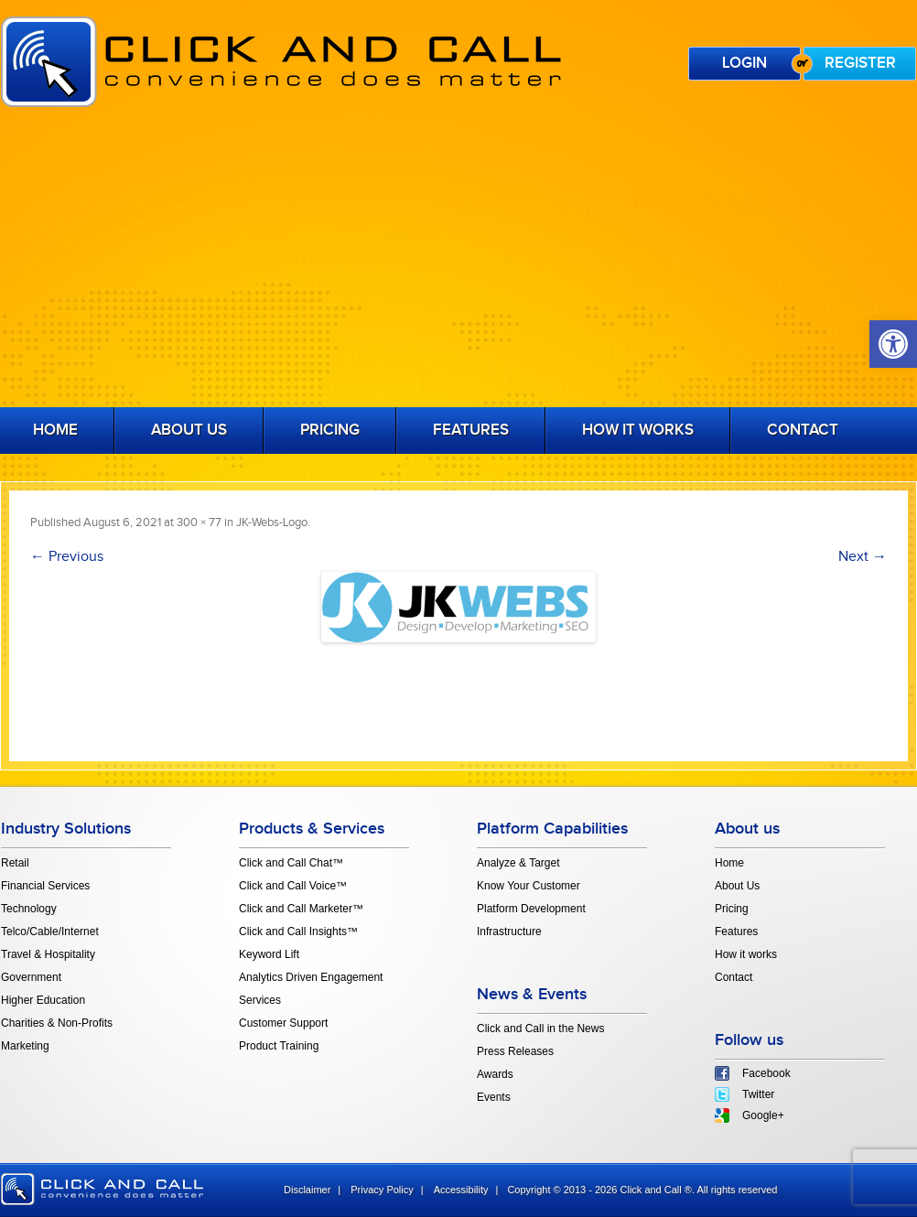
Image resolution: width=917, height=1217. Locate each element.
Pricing (330, 430)
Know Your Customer (528, 885)
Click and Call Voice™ (293, 885)
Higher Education (43, 1000)
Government (31, 977)
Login (744, 63)
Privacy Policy (382, 1189)
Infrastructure (509, 931)
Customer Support (283, 1023)
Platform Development (531, 908)
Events (494, 1097)
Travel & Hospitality (48, 954)
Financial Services (45, 885)
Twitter (758, 1094)
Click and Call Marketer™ (301, 908)
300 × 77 (199, 522)
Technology (29, 908)
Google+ (763, 1115)
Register (860, 63)
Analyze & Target (518, 862)
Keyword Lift (269, 954)
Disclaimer (307, 1189)
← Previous (66, 556)
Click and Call (281, 61)
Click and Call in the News (540, 1028)
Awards (495, 1074)
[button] (893, 344)
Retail (15, 862)
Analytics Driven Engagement (311, 977)
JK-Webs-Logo (271, 522)
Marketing (25, 1045)
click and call (102, 1189)
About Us (189, 430)
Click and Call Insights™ (298, 931)
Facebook (766, 1073)
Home (729, 862)
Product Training (278, 1045)
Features (471, 430)
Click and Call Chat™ (291, 862)
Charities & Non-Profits (57, 1023)
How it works (638, 430)
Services (260, 1000)
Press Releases (515, 1051)
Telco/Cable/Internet (50, 931)
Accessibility (461, 1189)
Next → (862, 556)
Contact (802, 430)
